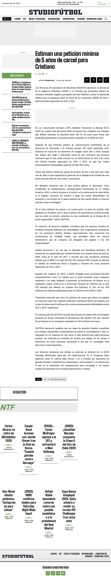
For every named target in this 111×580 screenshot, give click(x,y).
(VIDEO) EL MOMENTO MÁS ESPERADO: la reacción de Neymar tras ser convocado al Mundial (20, 145)
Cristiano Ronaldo (58, 379)
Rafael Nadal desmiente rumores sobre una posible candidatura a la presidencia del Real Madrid (49, 510)
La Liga (41, 74)
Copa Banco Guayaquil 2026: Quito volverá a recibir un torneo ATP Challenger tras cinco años (69, 506)
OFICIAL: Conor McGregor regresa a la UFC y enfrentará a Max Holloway (49, 439)
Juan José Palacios (28, 470)
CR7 (45, 379)
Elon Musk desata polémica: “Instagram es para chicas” (9, 501)
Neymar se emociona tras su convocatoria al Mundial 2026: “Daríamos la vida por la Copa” (21, 130)
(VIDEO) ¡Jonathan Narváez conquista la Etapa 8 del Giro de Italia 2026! (69, 437)
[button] (106, 18)
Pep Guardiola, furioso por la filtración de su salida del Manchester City (21, 116)
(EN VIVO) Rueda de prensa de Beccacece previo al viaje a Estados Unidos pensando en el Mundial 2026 (21, 102)
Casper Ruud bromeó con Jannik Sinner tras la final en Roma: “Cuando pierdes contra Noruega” (29, 444)
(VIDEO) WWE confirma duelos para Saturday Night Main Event (29, 502)
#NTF (8, 445)
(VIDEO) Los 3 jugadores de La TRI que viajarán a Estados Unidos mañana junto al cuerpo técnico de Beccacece (21, 87)
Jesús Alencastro (8, 448)
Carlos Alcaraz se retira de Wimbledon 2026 (9, 433)
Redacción (49, 80)
